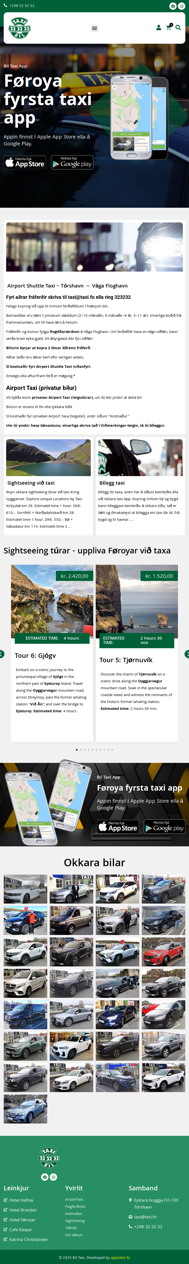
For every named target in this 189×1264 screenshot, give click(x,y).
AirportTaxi (74, 1199)
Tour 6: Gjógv (35, 656)
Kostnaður (73, 1214)
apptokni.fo (120, 1258)
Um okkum (74, 1235)
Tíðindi (71, 1228)
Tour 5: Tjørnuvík (126, 660)
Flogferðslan (75, 1207)
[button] (94, 28)
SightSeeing (75, 1221)
